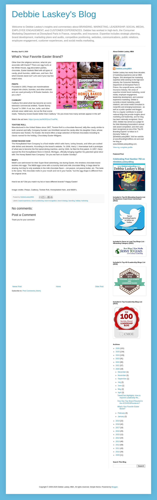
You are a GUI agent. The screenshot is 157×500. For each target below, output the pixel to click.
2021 (118, 366)
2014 (118, 438)
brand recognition (51, 201)
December (122, 372)
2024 (118, 355)
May (120, 389)
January (121, 416)
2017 (118, 428)
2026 (118, 348)
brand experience (24, 201)
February (121, 413)
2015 (118, 434)
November (122, 375)
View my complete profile (122, 147)
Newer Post (17, 287)
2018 (118, 424)
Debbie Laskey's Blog (54, 14)
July (119, 382)
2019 (118, 421)
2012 (118, 445)
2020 (118, 369)
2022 (118, 362)
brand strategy (63, 201)
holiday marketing (82, 201)
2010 (118, 452)
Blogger (115, 487)
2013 (118, 441)
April (120, 393)
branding (72, 201)
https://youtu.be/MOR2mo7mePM (43, 119)
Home (58, 287)
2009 (118, 455)
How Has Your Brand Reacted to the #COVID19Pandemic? (130, 402)
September (122, 379)
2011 (118, 448)
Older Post (99, 287)
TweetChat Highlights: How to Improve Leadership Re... (128, 396)
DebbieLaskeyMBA (124, 69)
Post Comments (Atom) (31, 291)
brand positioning (38, 201)
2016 (118, 431)
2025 (118, 352)
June (120, 386)
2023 (118, 359)
